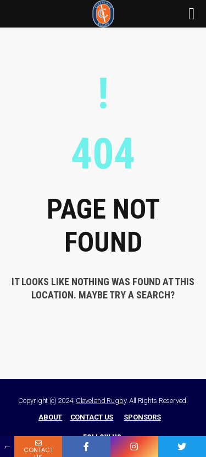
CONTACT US (92, 417)
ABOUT (50, 417)
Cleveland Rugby (101, 400)
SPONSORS (142, 417)
